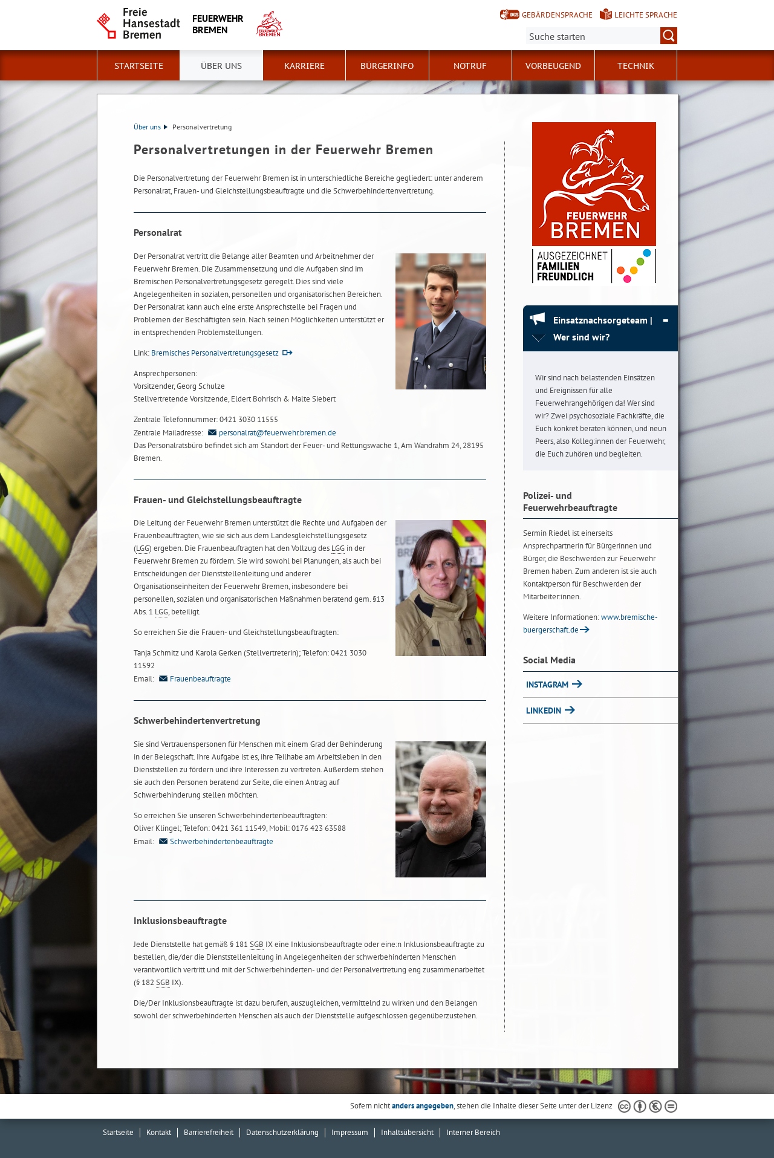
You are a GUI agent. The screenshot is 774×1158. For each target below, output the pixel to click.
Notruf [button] (470, 65)
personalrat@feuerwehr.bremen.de (270, 433)
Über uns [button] (221, 65)
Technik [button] (635, 65)
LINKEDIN (545, 710)
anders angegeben (423, 1106)
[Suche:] (601, 35)
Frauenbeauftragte (193, 679)
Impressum (349, 1132)
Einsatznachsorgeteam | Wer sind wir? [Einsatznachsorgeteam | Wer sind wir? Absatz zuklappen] (602, 328)
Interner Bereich (473, 1132)
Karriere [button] (304, 65)
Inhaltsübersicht (407, 1132)
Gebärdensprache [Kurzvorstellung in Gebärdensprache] (557, 15)
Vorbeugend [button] (553, 65)
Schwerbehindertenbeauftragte (214, 841)
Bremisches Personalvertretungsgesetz (215, 353)
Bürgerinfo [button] (387, 65)
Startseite (138, 65)
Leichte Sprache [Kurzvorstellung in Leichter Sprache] (645, 15)
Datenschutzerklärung (282, 1132)
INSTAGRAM (548, 684)
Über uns (150, 126)
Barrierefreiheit (208, 1132)
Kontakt (158, 1132)
